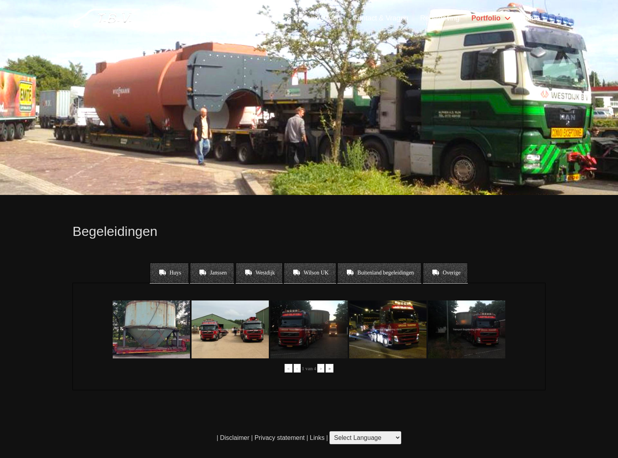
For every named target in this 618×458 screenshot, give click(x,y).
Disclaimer (234, 437)
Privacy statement (280, 437)
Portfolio (486, 18)
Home (530, 18)
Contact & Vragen (380, 18)
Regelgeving (440, 18)
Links (316, 437)
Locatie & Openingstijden (301, 18)
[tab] (169, 273)
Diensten (236, 18)
